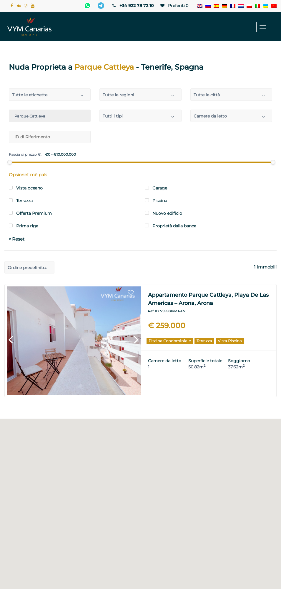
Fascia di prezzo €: (25, 154)
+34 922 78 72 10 (132, 5)
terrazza (204, 340)
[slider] (9, 162)
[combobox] (50, 94)
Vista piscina (230, 340)
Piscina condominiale (170, 340)
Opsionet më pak (28, 174)
